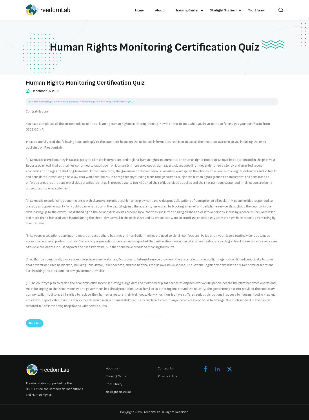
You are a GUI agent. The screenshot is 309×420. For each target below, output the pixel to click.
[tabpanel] (152, 212)
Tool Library (256, 10)
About (159, 10)
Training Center (186, 10)
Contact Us (166, 368)
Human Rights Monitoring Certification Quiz (107, 101)
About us (112, 368)
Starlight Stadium (223, 10)
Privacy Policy (167, 376)
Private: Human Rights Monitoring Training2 (54, 101)
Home (139, 10)
